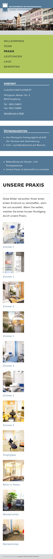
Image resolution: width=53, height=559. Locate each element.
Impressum (6, 556)
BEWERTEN (12, 66)
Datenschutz (13, 556)
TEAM (8, 46)
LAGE (7, 61)
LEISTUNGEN (13, 56)
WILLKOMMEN (14, 41)
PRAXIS (9, 51)
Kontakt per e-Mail (14, 113)
